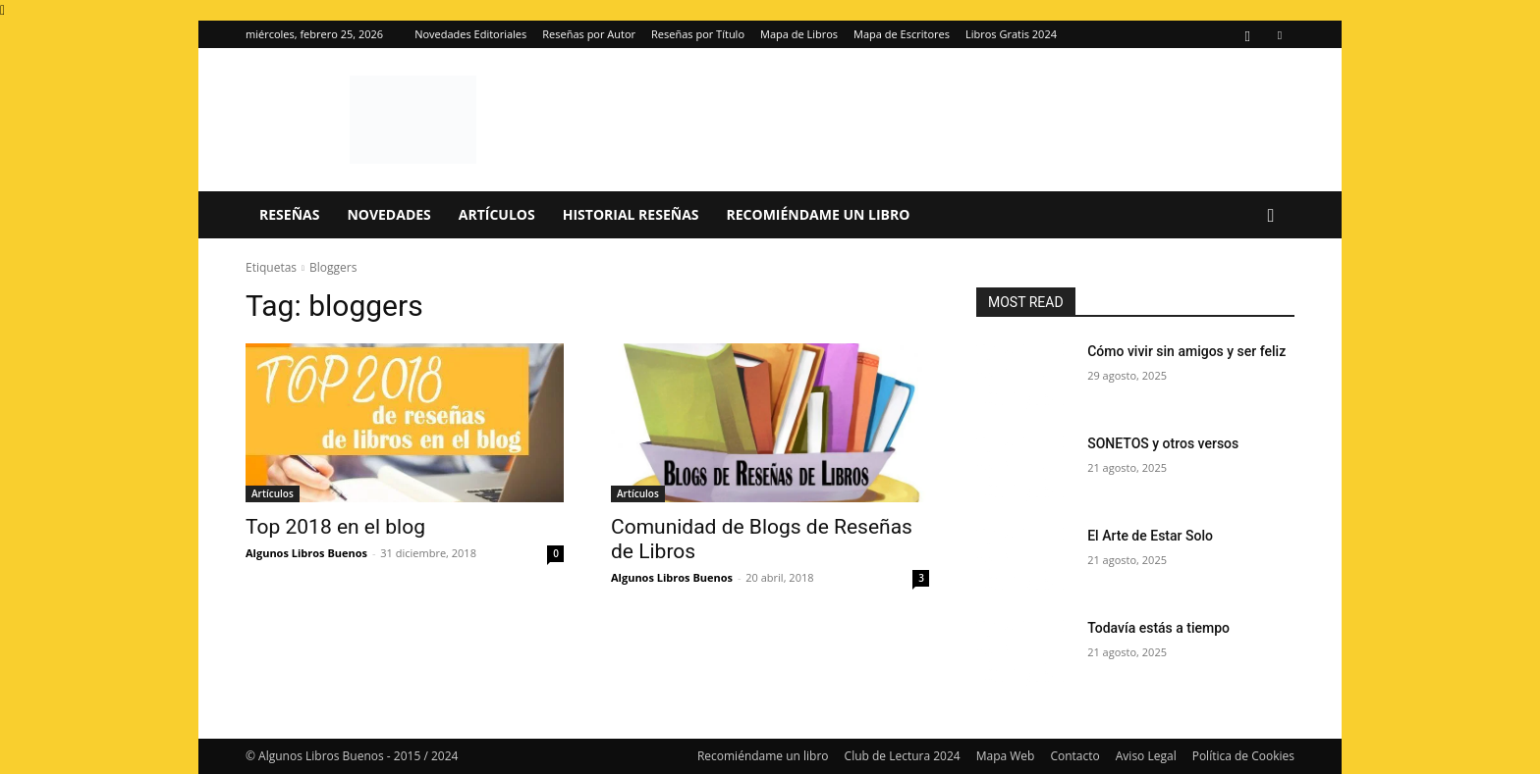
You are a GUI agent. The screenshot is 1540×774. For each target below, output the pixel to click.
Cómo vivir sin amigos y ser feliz (1186, 351)
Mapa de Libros (799, 33)
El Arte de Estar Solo (1150, 535)
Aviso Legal (1146, 756)
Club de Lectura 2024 (903, 756)
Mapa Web (1005, 756)
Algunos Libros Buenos (306, 552)
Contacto (1074, 756)
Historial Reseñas (631, 214)
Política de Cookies (1243, 756)
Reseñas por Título (697, 33)
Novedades (388, 214)
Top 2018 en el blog (335, 527)
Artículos (497, 214)
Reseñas (289, 214)
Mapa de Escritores (901, 33)
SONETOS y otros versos (1162, 443)
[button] (1270, 216)
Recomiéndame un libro (818, 214)
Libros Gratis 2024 (1011, 33)
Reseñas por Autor (588, 33)
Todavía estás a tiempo (1158, 628)
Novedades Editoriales (470, 33)
